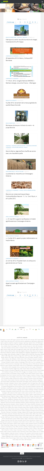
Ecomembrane (5, 373)
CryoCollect (38, 366)
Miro (23, 403)
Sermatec (20, 424)
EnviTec (34, 374)
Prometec (33, 415)
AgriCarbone (34, 345)
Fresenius (34, 381)
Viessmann (33, 439)
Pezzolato (36, 412)
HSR (42, 387)
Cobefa (38, 365)
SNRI (31, 426)
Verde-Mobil (11, 439)
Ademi (2, 345)
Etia (17, 376)
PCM (6, 412)
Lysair (42, 399)
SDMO (18, 423)
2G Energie (2, 344)
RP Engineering (11, 420)
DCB (34, 368)
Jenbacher (33, 391)
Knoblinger (31, 394)
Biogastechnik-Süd (35, 357)
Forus (7, 381)
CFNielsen (29, 363)
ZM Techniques (28, 444)
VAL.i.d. (38, 436)
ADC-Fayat (37, 344)
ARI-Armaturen (39, 350)
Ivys (24, 391)
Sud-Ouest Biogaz (22, 429)
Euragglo (24, 376)
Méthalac (22, 405)
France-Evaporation (27, 381)
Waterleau (3, 442)
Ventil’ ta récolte (35, 437)
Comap (3, 366)
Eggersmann (16, 373)
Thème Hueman (29, 462)
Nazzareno (3, 407)
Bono (12, 360)
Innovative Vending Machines (8, 391)
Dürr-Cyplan (32, 371)
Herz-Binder (40, 386)
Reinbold (15, 418)
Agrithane (11, 347)
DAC (21, 368)
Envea (25, 374)
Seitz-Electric (31, 423)
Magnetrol (13, 400)
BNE (6, 360)
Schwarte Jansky (9, 423)
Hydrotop (11, 389)
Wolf (41, 442)
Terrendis (11, 432)
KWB (37, 395)
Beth (14, 355)
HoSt (29, 387)
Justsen (15, 392)
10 (20, 26)
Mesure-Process (3, 403)
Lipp (24, 399)
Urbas (30, 436)
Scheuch (36, 421)
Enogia (22, 374)
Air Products (10, 349)
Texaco (15, 432)
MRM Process (4, 405)
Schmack (41, 421)
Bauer (25, 353)
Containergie (22, 366)
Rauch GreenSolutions (38, 416)
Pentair (16, 412)
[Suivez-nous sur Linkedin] (18, 466)
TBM (17, 431)
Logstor (31, 399)
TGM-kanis (20, 432)
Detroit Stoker (16, 370)
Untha (27, 436)
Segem (26, 423)
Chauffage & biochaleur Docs (18, 150)
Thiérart (35, 432)
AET (14, 345)
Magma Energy (7, 400)
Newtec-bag (2, 408)
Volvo (12, 441)
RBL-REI (2, 418)
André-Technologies (12, 350)
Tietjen (41, 432)
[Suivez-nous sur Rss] (23, 466)
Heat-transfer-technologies (22, 386)
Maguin (17, 400)
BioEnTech (9, 357)
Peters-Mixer (26, 412)
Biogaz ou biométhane (11, 42)
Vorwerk (16, 441)
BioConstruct (3, 357)
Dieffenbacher (30, 370)
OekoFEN (33, 408)
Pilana (9, 413)
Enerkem (7, 374)
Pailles (25, 151)
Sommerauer (10, 428)
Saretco (16, 421)
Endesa (32, 373)
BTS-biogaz (36, 360)
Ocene (29, 408)
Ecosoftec (11, 373)
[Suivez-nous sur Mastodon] (26, 466)
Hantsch (35, 384)
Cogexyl (42, 365)
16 (27, 26)
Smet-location (22, 426)
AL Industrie (25, 349)
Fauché (14, 379)
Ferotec (24, 379)
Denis (7, 370)
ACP (26, 344)
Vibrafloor (28, 439)
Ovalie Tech (28, 410)
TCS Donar (21, 431)
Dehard (41, 368)
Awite (26, 352)
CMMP (31, 365)
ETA (15, 376)
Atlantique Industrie (11, 352)
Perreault (20, 412)
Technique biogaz (31, 431)
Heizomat (34, 386)
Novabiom (13, 408)
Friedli (39, 381)
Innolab (42, 389)
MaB (2, 400)
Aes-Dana (10, 345)
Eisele (24, 373)
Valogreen (7, 437)
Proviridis (3, 416)
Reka (19, 418)
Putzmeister (14, 416)
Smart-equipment (8, 426)
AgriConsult (40, 345)
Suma (35, 429)
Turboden (40, 434)
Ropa (37, 418)
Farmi (10, 379)
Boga (9, 360)
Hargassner (40, 384)
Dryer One (27, 371)
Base (12, 353)
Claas (19, 365)
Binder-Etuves (33, 355)
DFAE (21, 370)
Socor (34, 426)
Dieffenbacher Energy (38, 370)
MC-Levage (8, 402)
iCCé (28, 389)
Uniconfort (14, 436)
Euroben (35, 376)
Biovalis (42, 358)
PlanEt (31, 413)
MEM (19, 402)
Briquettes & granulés (11, 105)
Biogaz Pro (19, 358)
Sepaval (36, 423)
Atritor (17, 352)
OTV (24, 410)
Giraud (34, 382)
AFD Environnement (20, 345)
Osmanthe (19, 410)
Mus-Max (10, 405)
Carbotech (36, 362)
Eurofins (40, 376)
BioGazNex (13, 358)
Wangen (34, 441)
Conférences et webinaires (12, 60)
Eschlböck (7, 376)
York (20, 444)
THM (38, 432)
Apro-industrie (23, 350)
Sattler (20, 421)
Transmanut (19, 434)
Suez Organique (29, 429)
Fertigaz (28, 379)
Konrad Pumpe (15, 395)
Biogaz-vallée (7, 358)
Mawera (3, 402)
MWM (14, 405)
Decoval (37, 368)
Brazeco (16, 360)
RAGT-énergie (29, 416)
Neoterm (23, 407)
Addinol (42, 344)
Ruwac (27, 420)
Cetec (22, 363)
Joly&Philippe (10, 392)
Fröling (42, 381)
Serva (28, 424)
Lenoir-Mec (38, 397)
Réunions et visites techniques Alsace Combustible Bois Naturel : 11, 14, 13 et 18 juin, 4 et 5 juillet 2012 (21, 201)
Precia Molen (15, 415)
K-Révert (19, 392)
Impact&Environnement (35, 389)
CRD (29, 366)
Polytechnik (40, 413)
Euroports (3, 378)
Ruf (24, 420)
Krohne (27, 395)
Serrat (24, 424)
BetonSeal (18, 355)
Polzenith (2, 415)
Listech (27, 399)
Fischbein (38, 379)
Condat (12, 366)
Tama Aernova (9, 431)
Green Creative (11, 384)
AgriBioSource (28, 345)
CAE (9, 362)
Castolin (40, 362)
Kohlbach (36, 394)
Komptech (3, 395)
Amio (2, 350)
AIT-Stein (16, 349)
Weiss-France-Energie (11, 442)
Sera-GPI (12, 424)
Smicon (27, 426)
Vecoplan (29, 437)
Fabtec (41, 378)
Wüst (14, 444)
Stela (2, 429)
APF (18, 350)
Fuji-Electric (6, 382)
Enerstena (12, 374)
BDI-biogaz (32, 353)
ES (3, 376)
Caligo (12, 362)
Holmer (16, 387)
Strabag (11, 429)
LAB (8, 397)
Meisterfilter (14, 402)
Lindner (14, 399)
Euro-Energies (30, 376)
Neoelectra (18, 407)
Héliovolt (15, 389)
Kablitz (23, 392)
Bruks (23, 360)
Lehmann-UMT (32, 397)
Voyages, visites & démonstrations (27, 195)
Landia (23, 397)
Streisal (15, 429)
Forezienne (2, 381)
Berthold (10, 355)
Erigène (42, 374)
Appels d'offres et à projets (12, 221)
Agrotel (30, 347)
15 (24, 26)
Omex (42, 408)
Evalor (18, 378)
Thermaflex (25, 432)
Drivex (18, 371)
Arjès (2, 352)
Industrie (25, 42)
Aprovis (29, 350)
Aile (1, 349)
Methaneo (16, 403)
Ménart (17, 405)
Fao (8, 379)
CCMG (18, 363)
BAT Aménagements (18, 353)
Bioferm (14, 357)
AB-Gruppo (13, 344)
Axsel (29, 352)
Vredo (20, 441)
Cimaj (15, 365)
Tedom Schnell (39, 431)
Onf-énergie (8, 410)
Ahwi (34, 347)
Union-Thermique (21, 436)
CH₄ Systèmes (8, 365)
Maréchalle (36, 400)
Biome (27, 358)
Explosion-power (35, 378)
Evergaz (22, 378)
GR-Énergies (39, 382)
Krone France (32, 395)
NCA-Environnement (10, 407)
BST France (27, 360)
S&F (33, 420)
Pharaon (41, 412)
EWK (30, 378)
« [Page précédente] (15, 26)
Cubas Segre (17, 368)
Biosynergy (37, 358)
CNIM (34, 365)
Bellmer (2, 355)
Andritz (5, 350)
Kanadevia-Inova (32, 392)
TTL (36, 434)
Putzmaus (8, 416)
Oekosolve (38, 408)
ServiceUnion (32, 424)
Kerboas (14, 394)
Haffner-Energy (29, 384)
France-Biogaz (12, 381)
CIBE (13, 365)
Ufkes (5, 436)
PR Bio (10, 415)
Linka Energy (19, 399)
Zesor (23, 444)
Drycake (22, 371)
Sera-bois (7, 424)
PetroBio (32, 412)
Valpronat (12, 437)
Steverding (6, 429)
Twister (1, 436)
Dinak (3, 371)
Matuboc (41, 400)
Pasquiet (41, 410)
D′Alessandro (39, 371)
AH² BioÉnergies (39, 347)
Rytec (30, 420)
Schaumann (31, 421)
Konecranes (9, 395)
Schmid (3, 423)
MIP (20, 403)
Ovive (32, 410)
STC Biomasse (41, 428)
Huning (6, 389)
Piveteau (22, 413)
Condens (16, 366)
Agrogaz (21, 347)
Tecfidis (25, 431)
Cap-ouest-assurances (19, 362)
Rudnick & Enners (19, 420)
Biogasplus (28, 357)
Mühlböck (37, 405)
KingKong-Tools (20, 394)
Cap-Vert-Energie (29, 362)
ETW (20, 376)
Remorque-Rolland (25, 418)
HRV (39, 387)
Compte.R (8, 366)
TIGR (2, 434)
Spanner (23, 428)
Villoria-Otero (39, 439)
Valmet (2, 437)
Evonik (26, 378)
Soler (1, 428)
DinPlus (6, 371)
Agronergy (26, 347)
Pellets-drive (11, 412)
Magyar (21, 400)
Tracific (11, 434)
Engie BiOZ (17, 374)
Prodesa (23, 415)
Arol (5, 352)
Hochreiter (6, 387)
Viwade (3, 441)
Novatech (22, 408)
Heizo (30, 386)
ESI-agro (11, 376)
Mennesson (38, 402)
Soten (19, 428)
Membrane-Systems (25, 402)
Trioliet (28, 434)
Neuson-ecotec (39, 407)
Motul (36, 403)
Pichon (5, 413)
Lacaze (19, 397)
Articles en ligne (19, 176)
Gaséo (11, 382)
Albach (20, 349)
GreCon (5, 384)
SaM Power (7, 421)
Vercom (40, 437)
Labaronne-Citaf (13, 397)
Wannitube (39, 441)
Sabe (40, 420)
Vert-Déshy (22, 439)
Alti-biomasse (35, 349)
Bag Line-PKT (39, 352)
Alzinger (41, 349)
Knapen (26, 394)
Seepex (22, 423)
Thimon (30, 432)
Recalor (6, 418)
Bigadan (23, 355)
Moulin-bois (41, 403)
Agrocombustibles (10, 176)
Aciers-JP (23, 344)
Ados (6, 345)
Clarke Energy (23, 365)
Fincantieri (33, 379)
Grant (2, 384)
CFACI (25, 363)
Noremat (8, 408)
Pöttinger (20, 416)
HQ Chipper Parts (34, 387)
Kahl (27, 392)
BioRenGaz (32, 358)
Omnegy (3, 410)
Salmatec (2, 421)
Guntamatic (22, 384)
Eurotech (8, 378)
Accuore (18, 344)
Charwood (35, 363)
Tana (14, 431)
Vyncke (23, 441)
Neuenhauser (32, 407)
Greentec (17, 384)
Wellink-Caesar (20, 442)
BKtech (3, 360)
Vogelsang (8, 441)
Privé (20, 415)
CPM (26, 366)
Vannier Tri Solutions (19, 437)
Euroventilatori (13, 378)
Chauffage (19, 42)
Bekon (41, 353)
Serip (16, 424)
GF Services (30, 382)
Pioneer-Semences (15, 413)
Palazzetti (36, 410)
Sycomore (3, 431)
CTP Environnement (9, 368)
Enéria (38, 374)
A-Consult (8, 344)
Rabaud (24, 416)
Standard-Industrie (33, 428)
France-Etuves (19, 381)
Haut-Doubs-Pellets (5, 386)
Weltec (25, 442)
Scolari (14, 423)
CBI (10, 363)
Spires (27, 428)
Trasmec (25, 434)
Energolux (2, 374)
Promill (37, 415)
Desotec (10, 370)
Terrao (6, 432)
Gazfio (21, 382)
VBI (25, 437)
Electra (28, 373)
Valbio (42, 436)
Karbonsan (38, 392)
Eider (21, 373)
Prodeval (28, 415)
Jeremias (38, 391)
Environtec (30, 374)
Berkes (6, 355)
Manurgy (31, 400)
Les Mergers (9, 399)
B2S (34, 352)
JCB (26, 391)
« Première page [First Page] (10, 26)
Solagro (41, 426)
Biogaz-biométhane (10, 127)
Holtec (20, 387)
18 (32, 26)
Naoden (41, 405)
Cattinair (7, 363)
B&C (32, 352)
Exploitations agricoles (17, 151)
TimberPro (6, 434)
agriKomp (6, 347)
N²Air (26, 408)
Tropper (33, 434)
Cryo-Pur (33, 366)
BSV (32, 360)
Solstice (4, 428)
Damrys (30, 368)
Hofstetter (11, 387)
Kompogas (41, 394)
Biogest (23, 358)
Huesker (2, 389)
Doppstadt (14, 371)
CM (28, 365)
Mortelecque (31, 403)
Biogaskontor (22, 357)
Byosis (40, 360)
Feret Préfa (19, 379)
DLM (10, 371)
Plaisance (27, 413)
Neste (27, 407)
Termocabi (2, 432)
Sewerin (38, 424)
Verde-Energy (5, 439)
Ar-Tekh (33, 350)
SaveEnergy (25, 421)
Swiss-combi (40, 429)
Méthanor (27, 405)
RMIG (34, 418)
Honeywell (24, 387)
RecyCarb (10, 418)
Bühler (6, 362)
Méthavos (32, 405)
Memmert (33, 402)
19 (35, 26)
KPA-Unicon (22, 395)
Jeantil (29, 391)
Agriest (2, 347)
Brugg (20, 360)
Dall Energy (25, 368)
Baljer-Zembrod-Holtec (6, 353)
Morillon (26, 403)
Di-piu (24, 370)
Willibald (38, 442)
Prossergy (41, 415)
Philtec (2, 413)
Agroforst (16, 347)
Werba (29, 442)
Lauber (26, 397)
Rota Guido (41, 418)
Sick (41, 424)
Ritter (31, 418)
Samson (12, 421)
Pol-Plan (35, 413)
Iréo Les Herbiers (18, 391)
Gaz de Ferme (16, 382)
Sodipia (37, 426)
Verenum (17, 439)
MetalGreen (10, 403)
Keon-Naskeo (9, 394)
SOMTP (15, 428)
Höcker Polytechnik (22, 389)
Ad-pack (32, 344)
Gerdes (25, 382)
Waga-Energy (29, 441)
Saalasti (37, 420)
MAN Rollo (26, 400)
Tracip (14, 434)
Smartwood (15, 426)
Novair (17, 408)
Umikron (9, 436)
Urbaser (34, 436)
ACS (29, 344)
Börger (2, 362)
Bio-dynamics (40, 355)
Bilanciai (27, 355)
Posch (6, 415)
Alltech (30, 349)
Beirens (37, 353)
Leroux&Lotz (3, 399)
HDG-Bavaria (13, 386)
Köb (39, 395)
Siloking (2, 426)
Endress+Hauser (37, 373)
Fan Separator (3, 379)
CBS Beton (14, 363)
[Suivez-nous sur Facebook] (21, 466)
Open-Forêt (14, 410)
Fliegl (42, 379)
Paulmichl (2, 412)
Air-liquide (5, 349)
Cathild (3, 363)
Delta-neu (2, 370)
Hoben (1, 387)
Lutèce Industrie (37, 399)
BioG (17, 357)
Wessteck (33, 442)
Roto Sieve (4, 420)
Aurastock (22, 352)
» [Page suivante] (37, 26)
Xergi (17, 444)
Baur (28, 353)
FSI (2, 382)
